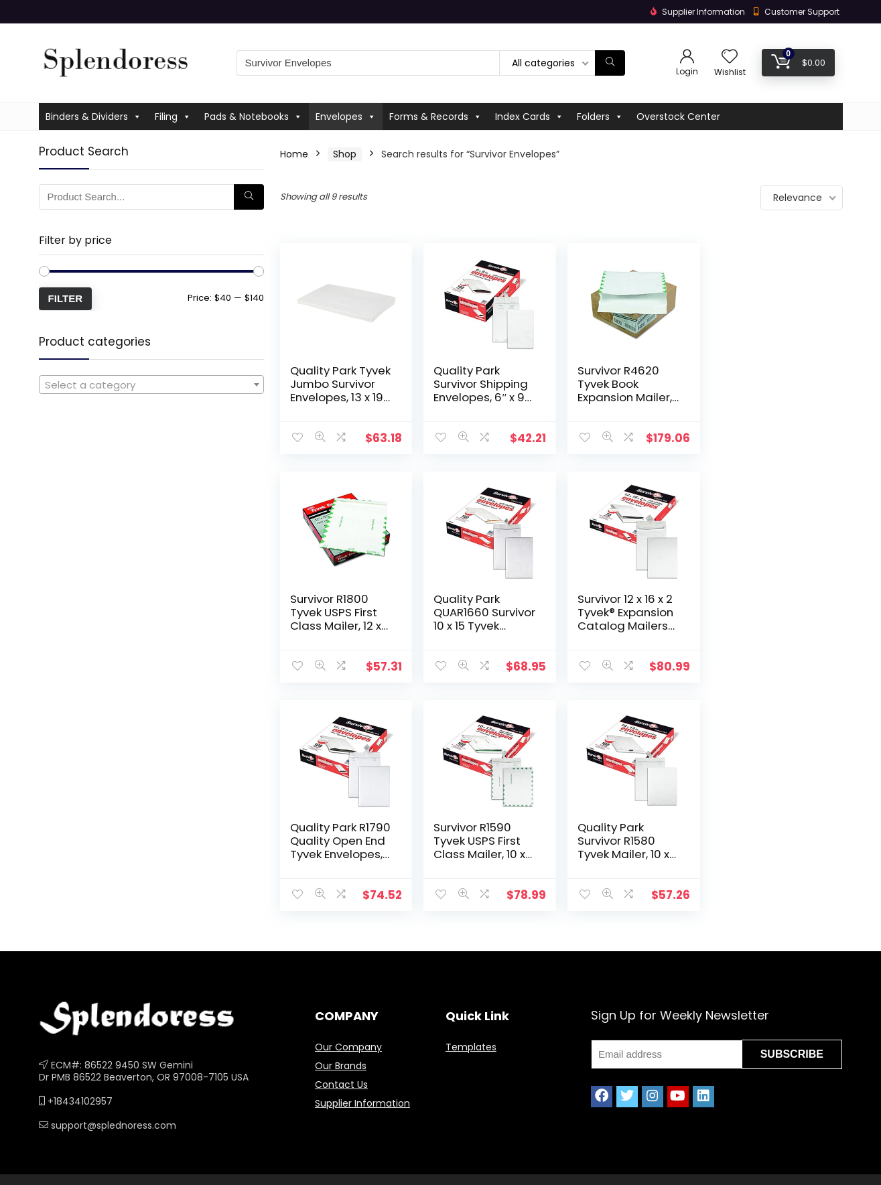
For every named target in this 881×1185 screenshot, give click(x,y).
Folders (600, 116)
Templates (471, 1047)
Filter (65, 298)
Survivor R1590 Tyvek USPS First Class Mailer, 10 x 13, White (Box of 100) (766, 625)
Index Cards (529, 116)
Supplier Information (362, 1103)
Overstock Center (678, 116)
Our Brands (340, 1065)
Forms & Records (435, 116)
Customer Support (801, 11)
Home (294, 154)
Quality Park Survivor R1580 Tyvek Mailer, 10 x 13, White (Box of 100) (336, 854)
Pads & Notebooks (253, 116)
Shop (344, 154)
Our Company (348, 1047)
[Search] (610, 63)
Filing (173, 116)
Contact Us (341, 1084)
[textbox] (151, 385)
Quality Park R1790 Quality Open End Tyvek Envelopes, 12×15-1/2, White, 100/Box (627, 625)
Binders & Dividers (93, 116)
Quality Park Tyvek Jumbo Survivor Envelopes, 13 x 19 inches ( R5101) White (340, 397)
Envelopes (346, 116)
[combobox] (151, 384)
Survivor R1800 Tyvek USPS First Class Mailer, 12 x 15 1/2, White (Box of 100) (766, 397)
